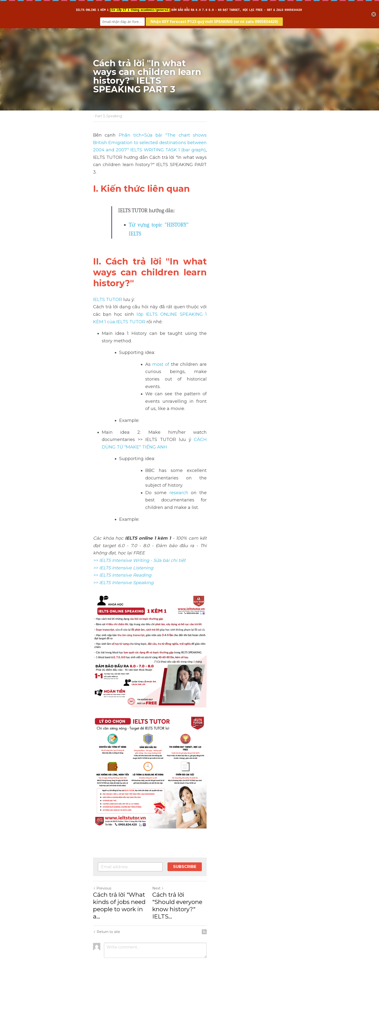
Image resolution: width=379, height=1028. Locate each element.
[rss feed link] (283, 973)
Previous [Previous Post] (102, 944)
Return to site (106, 973)
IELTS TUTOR (107, 264)
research (176, 406)
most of (161, 314)
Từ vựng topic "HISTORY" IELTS (164, 210)
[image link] (189, 788)
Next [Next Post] (198, 944)
